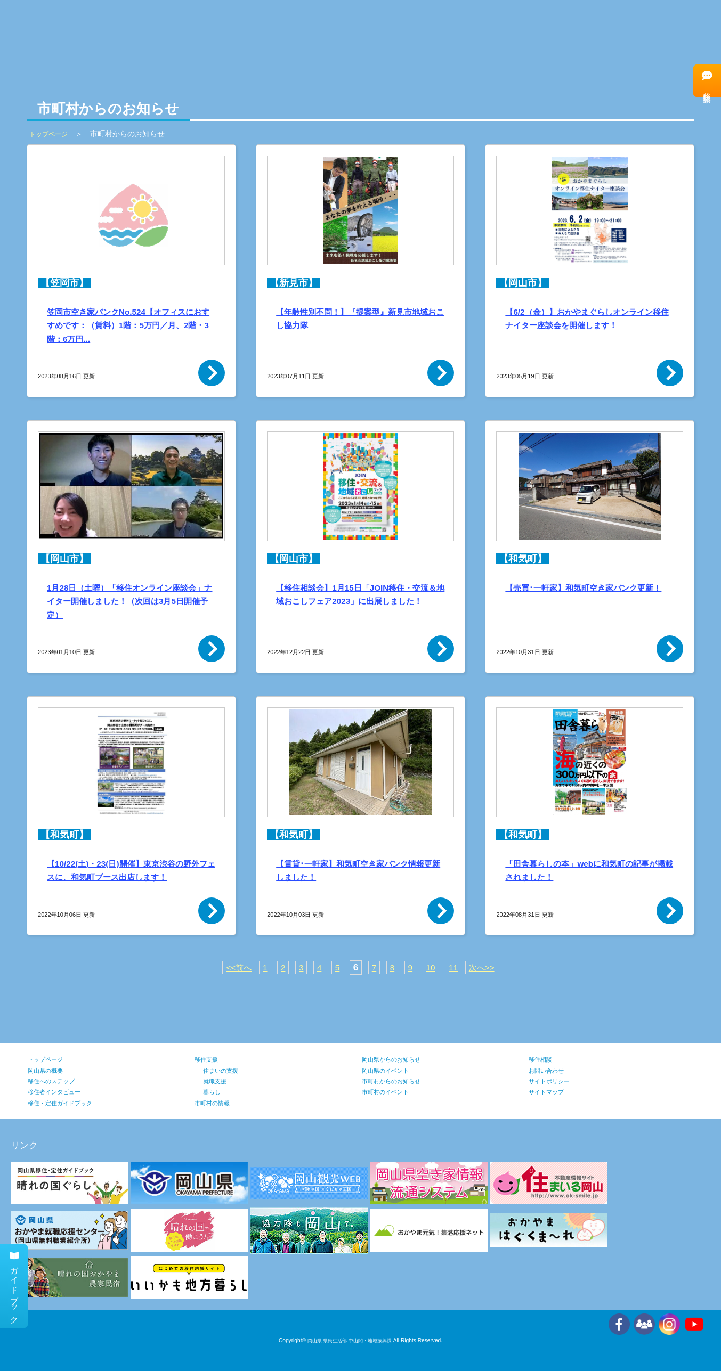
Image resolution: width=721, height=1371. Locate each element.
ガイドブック (15, 1282)
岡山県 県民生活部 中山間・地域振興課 (349, 1340)
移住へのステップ (524, 25)
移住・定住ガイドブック (69, 1103)
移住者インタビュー (648, 25)
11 (456, 967)
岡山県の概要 (50, 1070)
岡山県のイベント (392, 1070)
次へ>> (486, 967)
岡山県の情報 (161, 26)
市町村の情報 (285, 26)
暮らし (214, 1092)
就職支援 (218, 1081)
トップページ (50, 1059)
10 (432, 967)
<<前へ (234, 967)
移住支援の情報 (409, 26)
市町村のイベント (392, 1092)
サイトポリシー (555, 1081)
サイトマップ (551, 1092)
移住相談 (706, 80)
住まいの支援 (225, 1070)
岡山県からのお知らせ (399, 1059)
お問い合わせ (551, 1070)
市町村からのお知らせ (399, 1081)
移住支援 (209, 1059)
